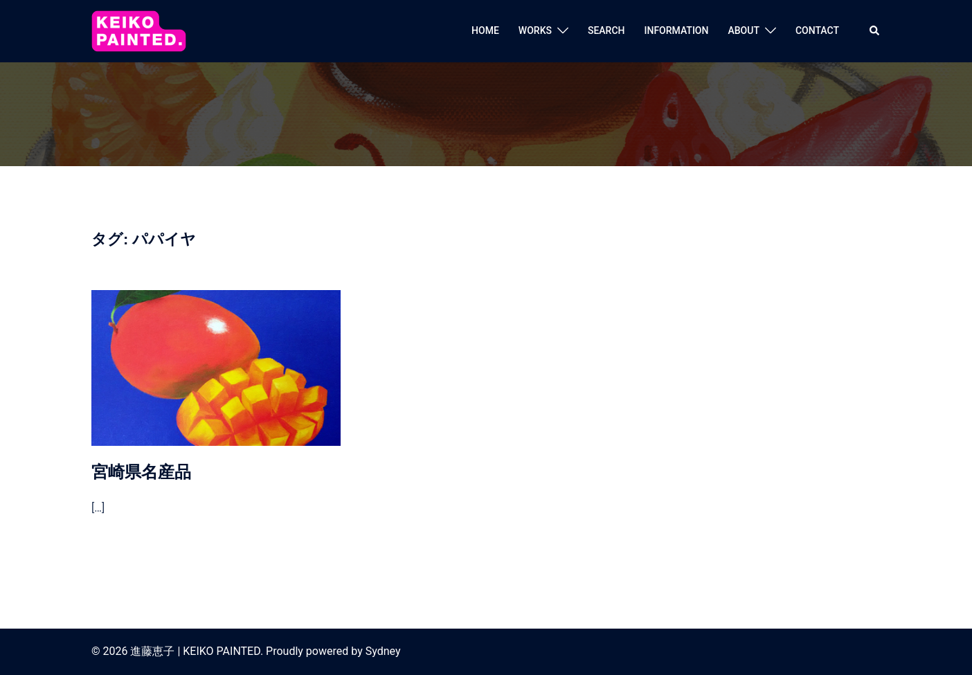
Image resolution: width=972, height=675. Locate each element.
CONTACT (817, 30)
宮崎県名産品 (141, 471)
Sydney (383, 651)
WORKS (535, 30)
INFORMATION (677, 30)
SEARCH (606, 30)
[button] (875, 31)
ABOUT (743, 30)
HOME (485, 30)
